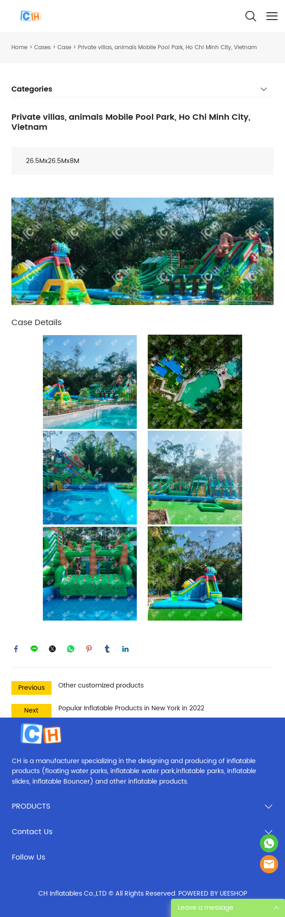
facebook (16, 648)
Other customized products (101, 685)
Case (64, 47)
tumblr (107, 648)
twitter (52, 648)
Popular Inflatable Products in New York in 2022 (131, 708)
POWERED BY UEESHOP (212, 893)
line (34, 648)
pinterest (88, 648)
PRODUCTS (31, 806)
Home (19, 47)
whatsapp (70, 648)
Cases (42, 47)
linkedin (125, 648)
